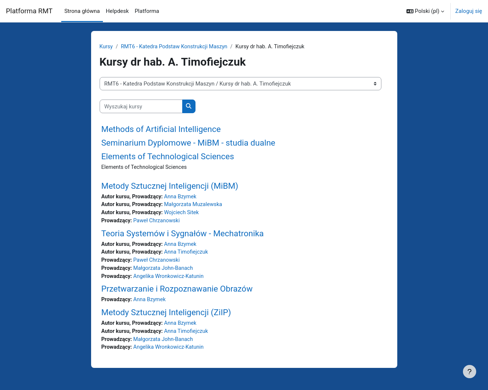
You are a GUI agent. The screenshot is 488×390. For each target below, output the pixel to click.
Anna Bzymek (183, 197)
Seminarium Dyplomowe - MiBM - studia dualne (188, 143)
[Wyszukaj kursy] (141, 107)
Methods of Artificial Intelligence (161, 129)
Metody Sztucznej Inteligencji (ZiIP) (166, 315)
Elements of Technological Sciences (167, 156)
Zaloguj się (468, 11)
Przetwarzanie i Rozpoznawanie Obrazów (177, 292)
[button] (425, 11)
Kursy (106, 46)
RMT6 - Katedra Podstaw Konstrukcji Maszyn (176, 46)
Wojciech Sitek (184, 213)
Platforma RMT (29, 11)
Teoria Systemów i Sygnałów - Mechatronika (182, 235)
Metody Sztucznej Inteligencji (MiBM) (169, 186)
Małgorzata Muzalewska (196, 205)
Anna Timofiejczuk (189, 254)
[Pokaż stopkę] (469, 371)
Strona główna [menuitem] (82, 11)
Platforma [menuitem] (147, 11)
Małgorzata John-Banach (165, 271)
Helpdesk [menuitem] (117, 11)
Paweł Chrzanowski (158, 222)
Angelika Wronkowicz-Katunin (170, 279)
